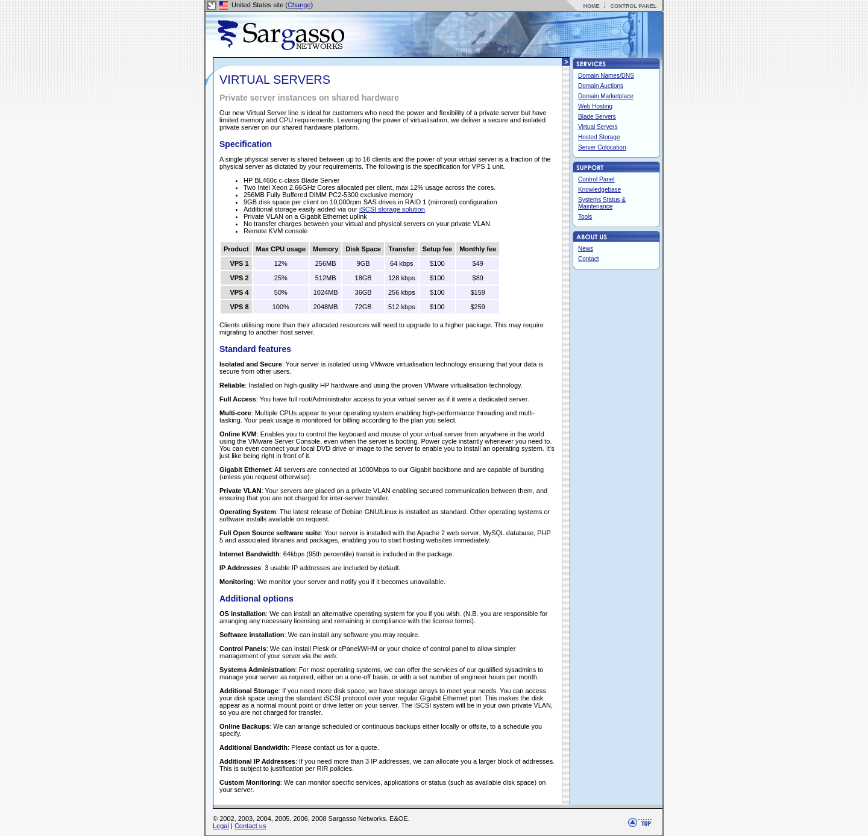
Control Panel (596, 179)
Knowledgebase (599, 189)
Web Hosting (595, 106)
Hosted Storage (599, 137)
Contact (588, 259)
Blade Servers (597, 116)
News (585, 248)
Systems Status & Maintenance (602, 203)
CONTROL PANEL (633, 6)
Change (299, 4)
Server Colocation (602, 147)
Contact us (250, 825)
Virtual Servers (597, 127)
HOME (591, 6)
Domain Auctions (600, 86)
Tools (585, 216)
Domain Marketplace (606, 96)
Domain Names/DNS (606, 75)
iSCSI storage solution (392, 209)
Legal (221, 825)
